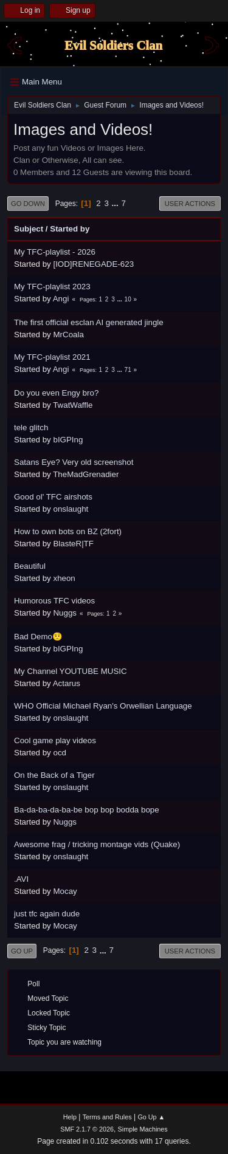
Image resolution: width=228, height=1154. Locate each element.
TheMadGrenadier (86, 474)
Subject (28, 228)
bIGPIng (68, 439)
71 (128, 369)
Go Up (22, 951)
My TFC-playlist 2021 (52, 357)
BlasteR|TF (73, 543)
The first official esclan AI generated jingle (89, 322)
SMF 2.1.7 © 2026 (87, 1129)
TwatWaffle (72, 405)
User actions (190, 203)
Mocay (65, 891)
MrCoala (68, 334)
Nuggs (65, 612)
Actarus (66, 683)
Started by (69, 228)
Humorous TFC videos (54, 600)
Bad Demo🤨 (38, 636)
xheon (64, 578)
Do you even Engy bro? (56, 392)
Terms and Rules (107, 1117)
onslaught (70, 508)
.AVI (21, 879)
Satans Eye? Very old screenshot (73, 462)
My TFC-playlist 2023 (52, 286)
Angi (61, 298)
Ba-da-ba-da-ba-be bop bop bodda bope (86, 809)
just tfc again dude (47, 913)
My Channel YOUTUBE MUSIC (70, 671)
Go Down (28, 203)
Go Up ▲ (151, 1117)
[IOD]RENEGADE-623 (93, 264)
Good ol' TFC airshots (53, 496)
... (116, 203)
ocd (59, 752)
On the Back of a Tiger (54, 775)
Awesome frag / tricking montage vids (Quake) (97, 844)
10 (128, 299)
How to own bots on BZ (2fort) (68, 531)
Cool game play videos (55, 740)
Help (70, 1117)
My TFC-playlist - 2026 (54, 251)
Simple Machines (143, 1129)
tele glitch (31, 427)
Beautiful (30, 566)
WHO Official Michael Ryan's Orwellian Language (103, 705)
